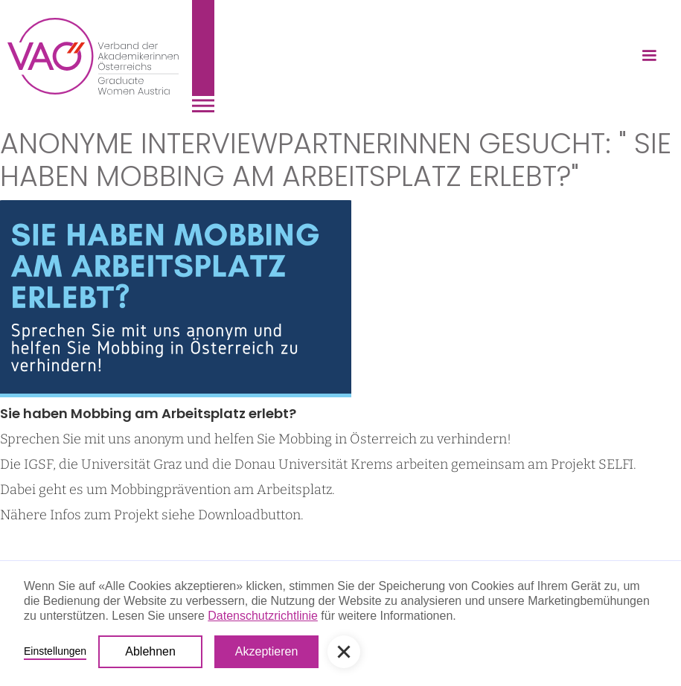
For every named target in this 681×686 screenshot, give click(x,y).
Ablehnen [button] (150, 651)
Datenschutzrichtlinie (263, 615)
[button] (649, 55)
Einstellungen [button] (55, 651)
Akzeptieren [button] (266, 651)
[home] (110, 56)
